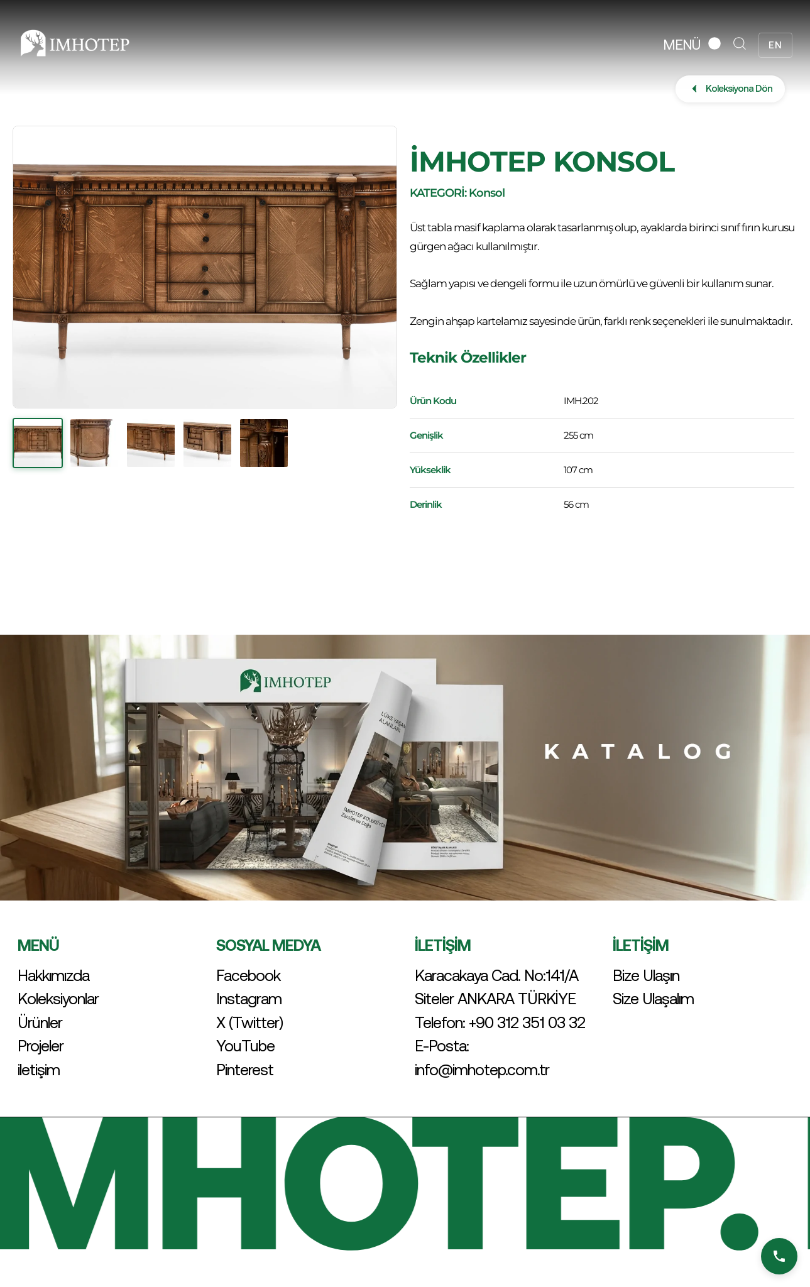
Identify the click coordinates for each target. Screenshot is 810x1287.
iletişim (39, 1069)
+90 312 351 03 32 (527, 1022)
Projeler (40, 1045)
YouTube (245, 1045)
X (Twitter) (249, 1022)
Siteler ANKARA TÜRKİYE (495, 998)
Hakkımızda (53, 975)
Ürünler (40, 1022)
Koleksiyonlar (58, 998)
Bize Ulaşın (646, 975)
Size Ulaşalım (653, 998)
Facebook (248, 975)
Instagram (249, 998)
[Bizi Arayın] (779, 1256)
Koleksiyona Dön (730, 88)
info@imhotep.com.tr (482, 1069)
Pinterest (244, 1069)
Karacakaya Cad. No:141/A (496, 975)
